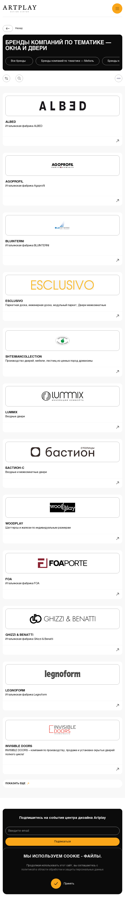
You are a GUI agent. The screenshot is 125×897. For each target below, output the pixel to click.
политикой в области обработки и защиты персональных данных (62, 869)
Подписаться (62, 841)
